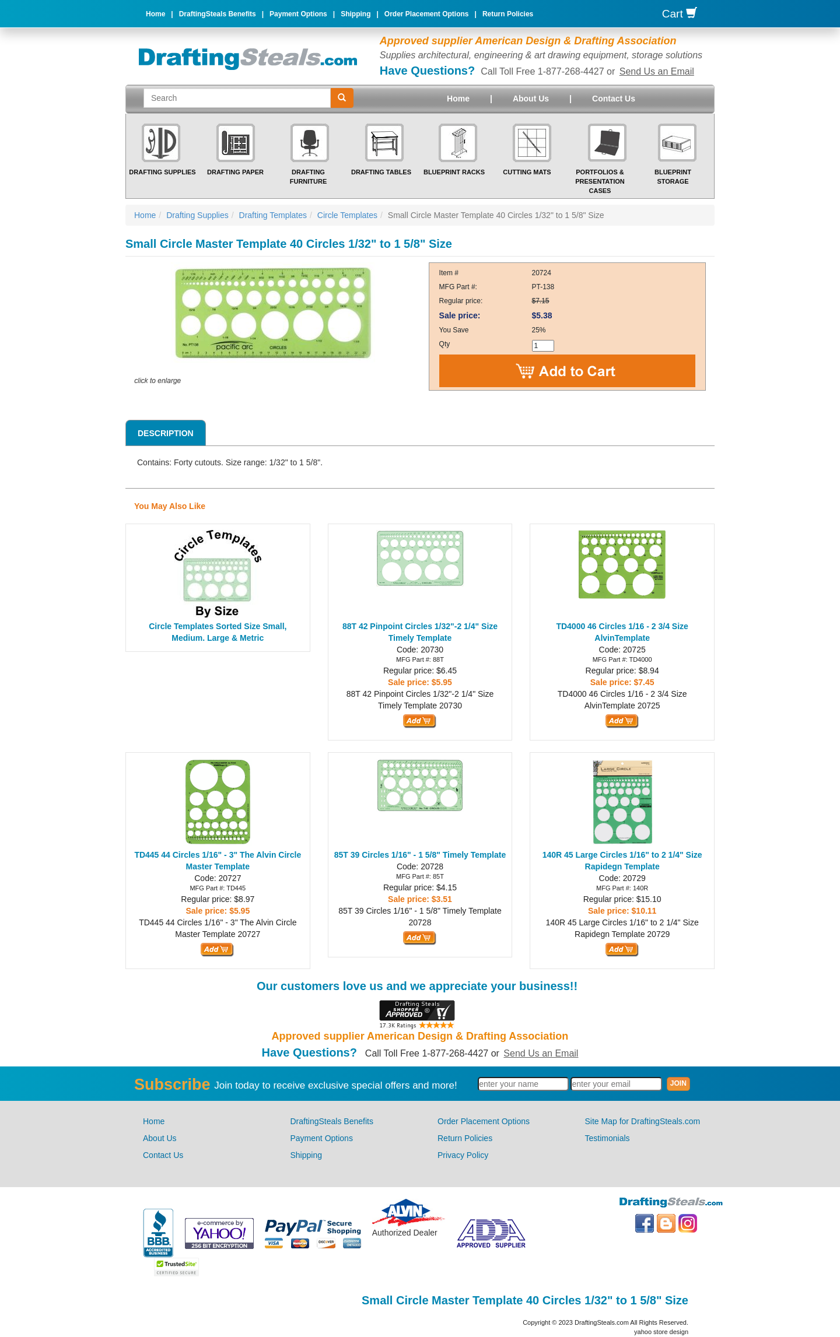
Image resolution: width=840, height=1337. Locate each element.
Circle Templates (347, 215)
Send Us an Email (657, 71)
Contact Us (613, 98)
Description (166, 433)
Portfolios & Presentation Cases (600, 181)
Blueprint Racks (454, 172)
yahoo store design (661, 1331)
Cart (679, 14)
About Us (531, 98)
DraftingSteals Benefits (217, 14)
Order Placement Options (426, 14)
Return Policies (507, 14)
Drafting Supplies (162, 172)
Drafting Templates (273, 215)
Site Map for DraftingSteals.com (643, 1121)
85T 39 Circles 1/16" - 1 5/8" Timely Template (420, 854)
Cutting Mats (527, 172)
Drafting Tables (381, 172)
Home (155, 14)
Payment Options (298, 14)
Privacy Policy (463, 1155)
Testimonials (607, 1138)
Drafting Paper (235, 172)
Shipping (355, 14)
